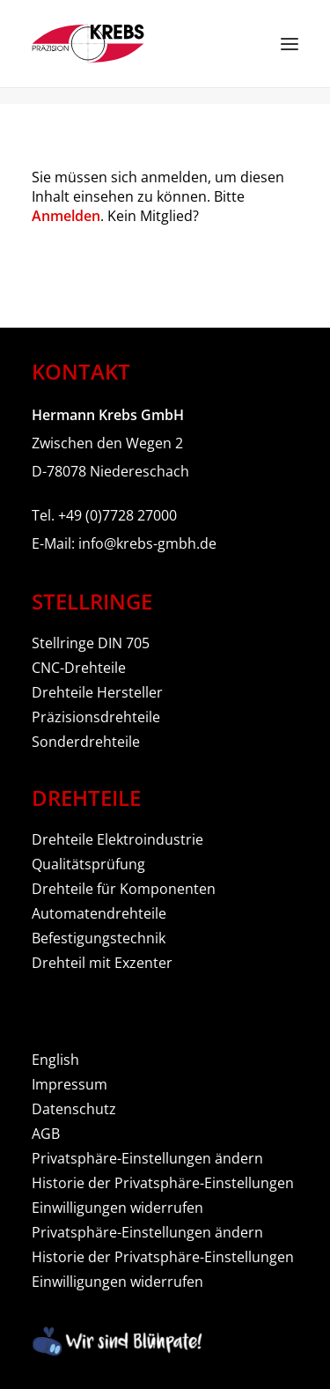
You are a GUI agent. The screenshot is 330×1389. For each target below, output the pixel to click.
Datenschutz (74, 1109)
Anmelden (66, 215)
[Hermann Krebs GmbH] (88, 43)
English (55, 1059)
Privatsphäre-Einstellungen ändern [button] (147, 1158)
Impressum (69, 1084)
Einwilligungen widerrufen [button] (117, 1207)
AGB (46, 1133)
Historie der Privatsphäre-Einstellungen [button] (163, 1183)
